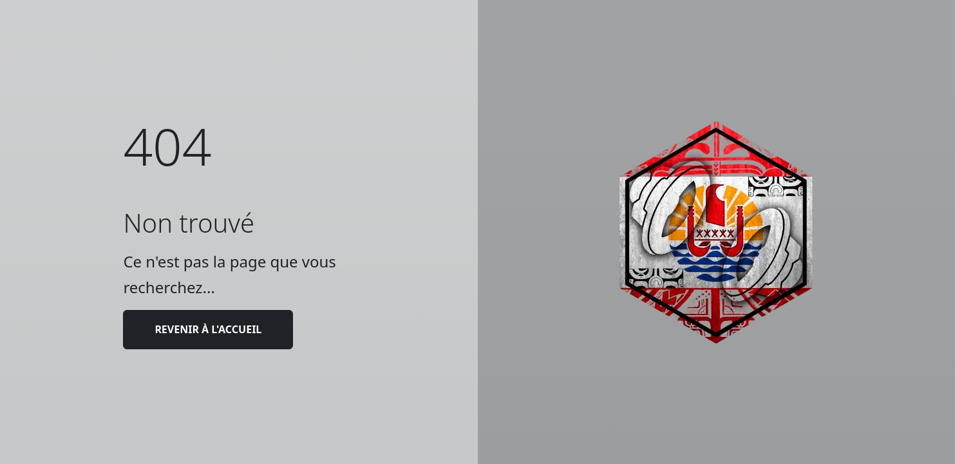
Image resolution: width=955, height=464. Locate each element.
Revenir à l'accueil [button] (208, 329)
